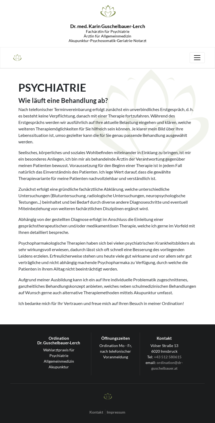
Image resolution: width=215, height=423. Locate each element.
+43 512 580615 (168, 357)
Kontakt (96, 412)
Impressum (116, 412)
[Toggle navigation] (197, 57)
